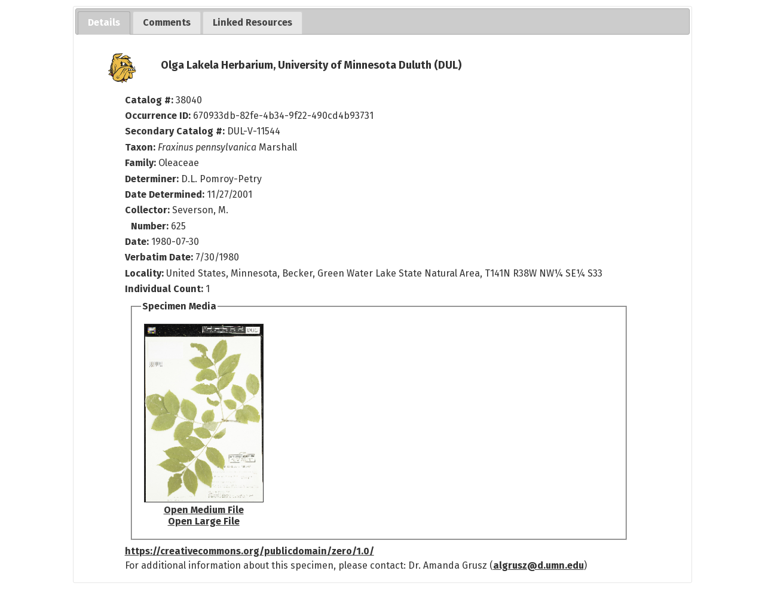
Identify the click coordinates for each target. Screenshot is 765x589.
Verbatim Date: (159, 257)
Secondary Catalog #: (175, 131)
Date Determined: (166, 194)
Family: (140, 162)
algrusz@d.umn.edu (538, 565)
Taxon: (140, 147)
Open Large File (204, 521)
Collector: (148, 210)
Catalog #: (150, 100)
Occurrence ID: (159, 115)
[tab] (104, 23)
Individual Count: (164, 288)
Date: (137, 241)
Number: (151, 226)
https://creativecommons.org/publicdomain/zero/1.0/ (249, 551)
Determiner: (153, 179)
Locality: (144, 273)
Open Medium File (204, 510)
